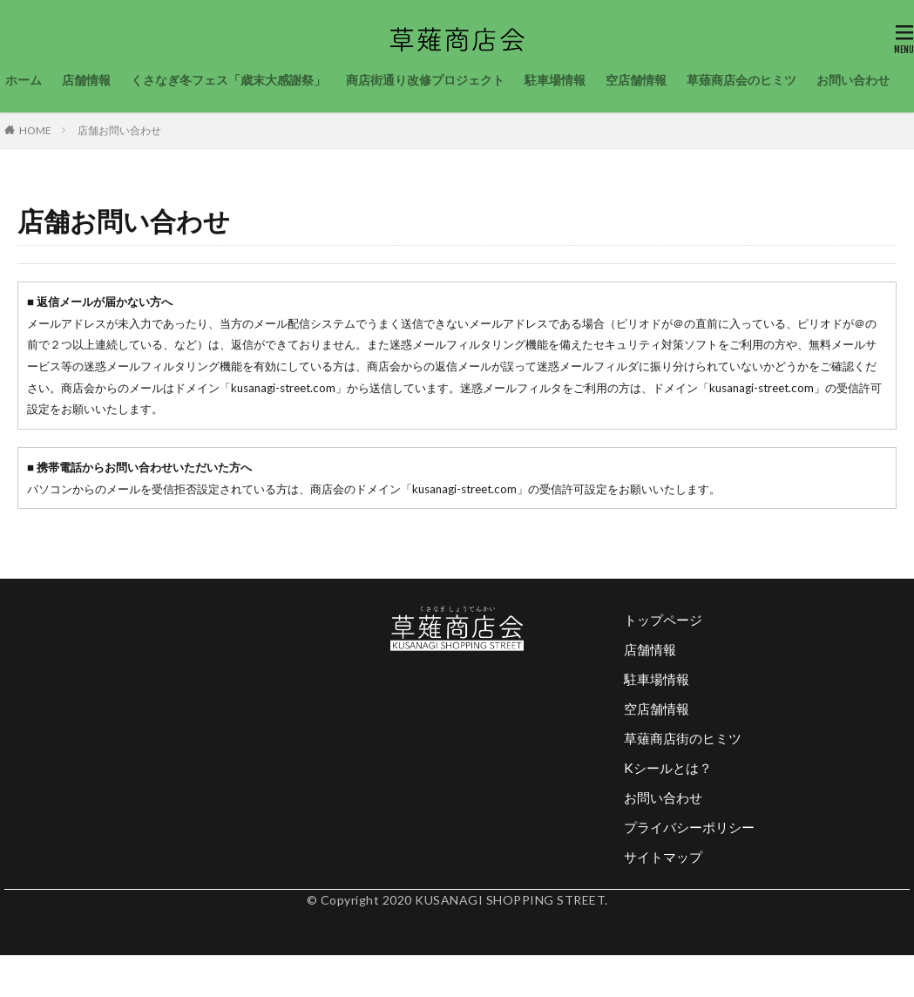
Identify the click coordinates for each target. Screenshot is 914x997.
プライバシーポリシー (689, 827)
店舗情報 (86, 79)
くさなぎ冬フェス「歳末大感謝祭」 (228, 79)
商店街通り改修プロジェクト (425, 79)
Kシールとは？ (668, 768)
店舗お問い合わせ (119, 130)
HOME (35, 130)
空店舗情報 (636, 79)
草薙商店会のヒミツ (741, 79)
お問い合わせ (853, 79)
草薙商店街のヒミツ (682, 738)
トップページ (663, 619)
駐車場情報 (555, 79)
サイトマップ (663, 857)
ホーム (23, 79)
